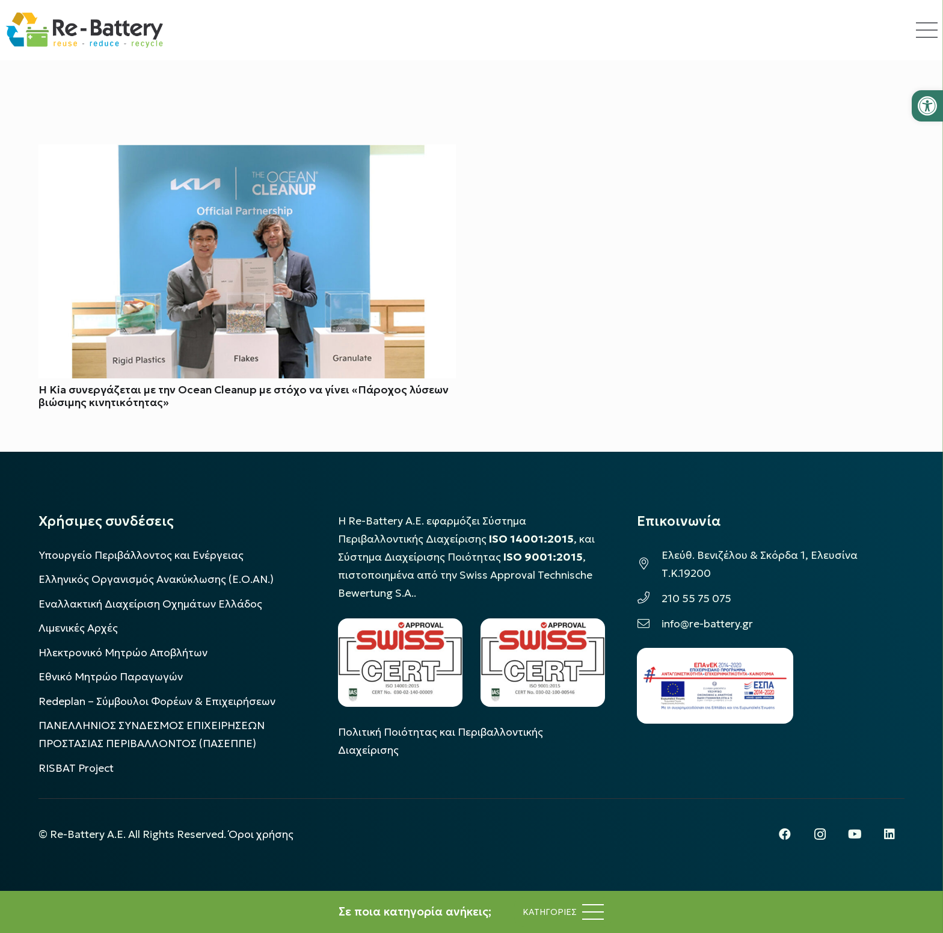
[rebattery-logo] (84, 30)
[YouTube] (855, 834)
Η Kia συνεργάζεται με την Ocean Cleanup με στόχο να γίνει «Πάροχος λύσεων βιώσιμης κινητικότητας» (243, 397)
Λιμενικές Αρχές (78, 628)
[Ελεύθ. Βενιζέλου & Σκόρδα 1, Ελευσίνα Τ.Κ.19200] (649, 564)
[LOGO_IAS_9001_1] (543, 662)
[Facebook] (785, 834)
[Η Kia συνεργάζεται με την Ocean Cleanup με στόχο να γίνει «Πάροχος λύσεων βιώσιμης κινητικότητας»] (247, 153)
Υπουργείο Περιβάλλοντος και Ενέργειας (141, 555)
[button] (927, 106)
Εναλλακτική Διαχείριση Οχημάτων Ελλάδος (150, 604)
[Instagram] (820, 834)
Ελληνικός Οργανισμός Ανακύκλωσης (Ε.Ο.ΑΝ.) (156, 579)
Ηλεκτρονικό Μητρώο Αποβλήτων (122, 652)
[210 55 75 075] (649, 599)
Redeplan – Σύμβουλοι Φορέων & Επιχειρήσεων (156, 701)
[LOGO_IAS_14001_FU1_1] (400, 662)
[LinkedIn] (889, 834)
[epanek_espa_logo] (715, 685)
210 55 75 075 (696, 598)
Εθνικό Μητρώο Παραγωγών (110, 676)
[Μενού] (563, 912)
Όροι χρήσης (261, 834)
